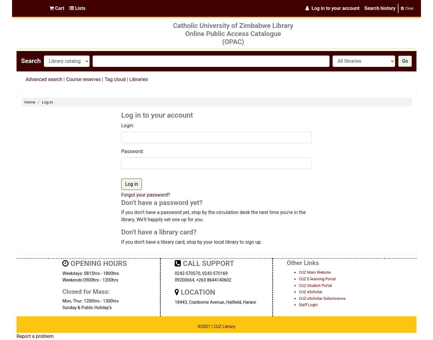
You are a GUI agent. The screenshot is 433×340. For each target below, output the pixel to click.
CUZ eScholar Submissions (322, 298)
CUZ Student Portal (315, 285)
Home (29, 102)
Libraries (139, 79)
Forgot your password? (145, 195)
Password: (132, 151)
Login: (127, 125)
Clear (407, 8)
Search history (380, 8)
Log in (47, 102)
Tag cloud (115, 79)
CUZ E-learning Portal (317, 279)
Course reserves (83, 79)
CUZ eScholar (310, 292)
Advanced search (44, 79)
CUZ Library (224, 326)
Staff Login (308, 304)
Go (405, 61)
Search (31, 61)
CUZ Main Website (315, 272)
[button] (57, 8)
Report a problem (35, 336)
